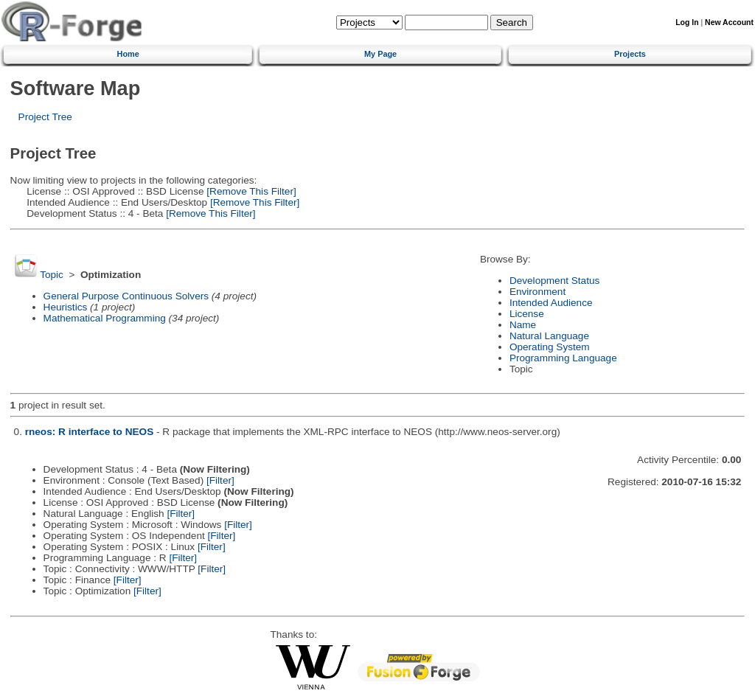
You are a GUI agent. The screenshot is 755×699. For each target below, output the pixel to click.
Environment (537, 291)
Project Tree (45, 116)
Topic (51, 274)
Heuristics (66, 307)
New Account (729, 22)
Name (522, 324)
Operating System (549, 346)
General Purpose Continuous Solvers (126, 296)
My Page (380, 53)
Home (128, 53)
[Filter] (220, 480)
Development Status (554, 280)
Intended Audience (551, 302)
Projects (630, 53)
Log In (686, 22)
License (526, 313)
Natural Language (549, 335)
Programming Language (563, 358)
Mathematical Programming (105, 318)
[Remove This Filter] (250, 191)
